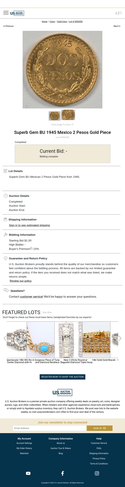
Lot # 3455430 (76, 21)
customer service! (31, 296)
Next (117, 26)
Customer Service (99, 443)
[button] (55, 116)
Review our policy (21, 280)
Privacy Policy (99, 458)
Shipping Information (99, 453)
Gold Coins (62, 21)
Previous (8, 26)
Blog (61, 453)
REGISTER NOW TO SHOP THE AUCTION (62, 376)
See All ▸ (47, 312)
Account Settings (24, 443)
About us (61, 443)
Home (44, 21)
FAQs (99, 448)
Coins (52, 21)
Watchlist (24, 453)
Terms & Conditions (99, 463)
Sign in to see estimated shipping (29, 225)
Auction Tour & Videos (61, 448)
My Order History (24, 448)
